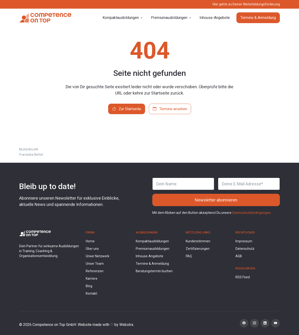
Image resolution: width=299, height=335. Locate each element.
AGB (238, 256)
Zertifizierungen (198, 248)
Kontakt (91, 293)
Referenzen (94, 271)
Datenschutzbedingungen (251, 213)
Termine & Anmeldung (258, 17)
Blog (89, 286)
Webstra (126, 324)
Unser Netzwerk (97, 256)
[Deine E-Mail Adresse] (249, 184)
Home (90, 241)
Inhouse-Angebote (214, 17)
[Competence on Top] (45, 18)
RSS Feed (242, 277)
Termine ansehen (170, 109)
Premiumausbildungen (152, 248)
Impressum (243, 241)
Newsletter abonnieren (216, 199)
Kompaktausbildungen (152, 241)
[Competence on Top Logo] (35, 233)
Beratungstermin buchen (154, 271)
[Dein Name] (183, 184)
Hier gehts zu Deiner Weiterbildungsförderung (246, 4)
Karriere (91, 278)
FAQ (189, 256)
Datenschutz (244, 248)
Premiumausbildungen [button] (169, 17)
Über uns (92, 248)
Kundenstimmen (198, 241)
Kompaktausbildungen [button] (121, 17)
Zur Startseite (126, 109)
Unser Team (95, 263)
